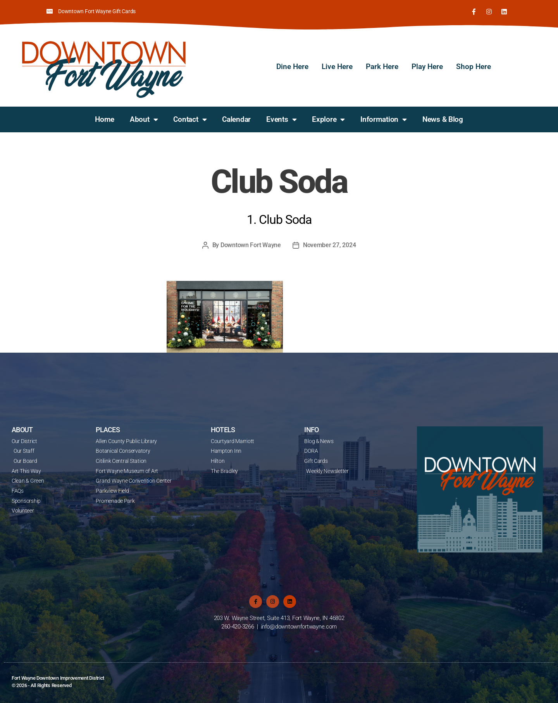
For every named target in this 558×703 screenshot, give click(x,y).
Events (281, 119)
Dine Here (292, 66)
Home (104, 118)
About (144, 119)
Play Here (427, 66)
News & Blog (442, 118)
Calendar (236, 118)
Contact (190, 119)
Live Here (337, 66)
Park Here (382, 66)
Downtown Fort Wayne (250, 244)
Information (383, 119)
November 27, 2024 (329, 244)
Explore (328, 119)
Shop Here (473, 66)
